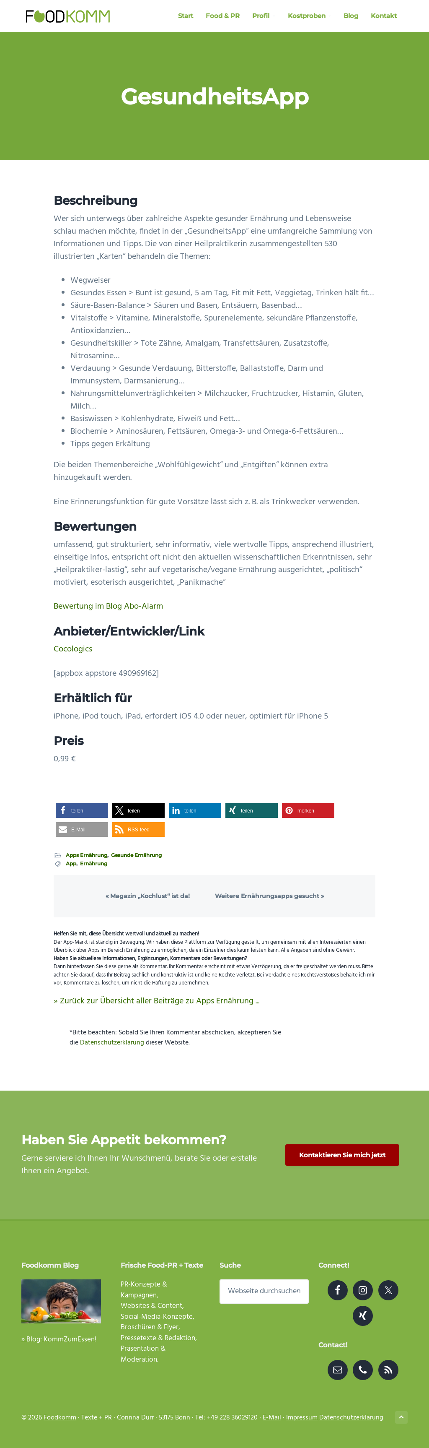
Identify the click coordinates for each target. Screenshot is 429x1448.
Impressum (302, 1417)
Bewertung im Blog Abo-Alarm (108, 606)
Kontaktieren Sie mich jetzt (342, 1155)
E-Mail (272, 1417)
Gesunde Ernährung (136, 855)
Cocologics (73, 649)
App (71, 863)
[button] (82, 810)
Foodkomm (60, 1417)
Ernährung (93, 863)
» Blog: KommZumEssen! (58, 1339)
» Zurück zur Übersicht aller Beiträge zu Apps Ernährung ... (156, 1001)
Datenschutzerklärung (112, 1042)
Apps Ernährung (86, 855)
